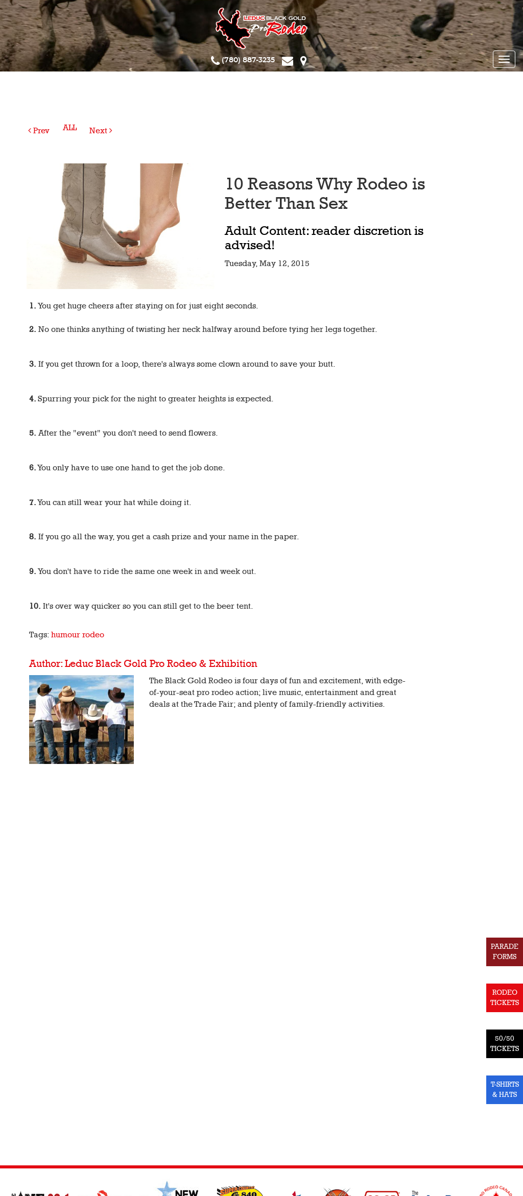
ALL (70, 128)
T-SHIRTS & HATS (505, 1089)
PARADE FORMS (504, 951)
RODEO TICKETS (504, 997)
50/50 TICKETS (504, 1043)
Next (100, 131)
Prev (39, 131)
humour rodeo (77, 635)
